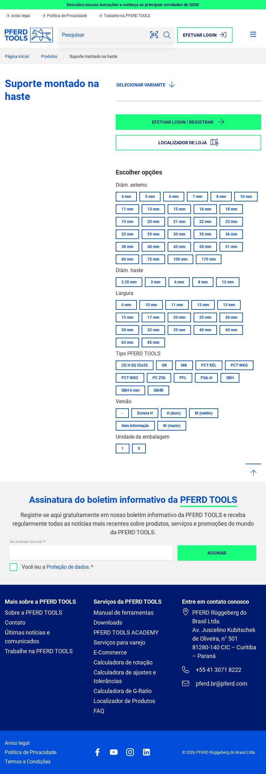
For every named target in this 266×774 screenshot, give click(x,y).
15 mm (179, 209)
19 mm (127, 221)
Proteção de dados (67, 567)
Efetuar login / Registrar (188, 122)
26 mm (231, 317)
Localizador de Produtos (124, 701)
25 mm (127, 234)
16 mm (205, 209)
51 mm (231, 247)
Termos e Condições (28, 762)
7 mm (197, 196)
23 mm (231, 221)
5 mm (150, 196)
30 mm (179, 234)
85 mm (153, 342)
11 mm (127, 209)
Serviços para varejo (119, 642)
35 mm (205, 234)
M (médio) (203, 413)
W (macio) (171, 425)
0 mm (126, 305)
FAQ (99, 710)
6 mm (174, 196)
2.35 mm (129, 282)
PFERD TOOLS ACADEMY (126, 632)
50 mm (205, 247)
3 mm (155, 282)
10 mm (246, 196)
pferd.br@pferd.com (214, 683)
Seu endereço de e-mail (26, 541)
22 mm (205, 221)
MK (184, 365)
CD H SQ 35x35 (134, 365)
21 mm (179, 221)
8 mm (221, 196)
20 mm (153, 221)
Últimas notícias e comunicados (27, 637)
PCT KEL (209, 365)
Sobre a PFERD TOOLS (33, 612)
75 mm (153, 259)
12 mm (228, 282)
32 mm (153, 330)
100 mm (180, 259)
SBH (230, 378)
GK (164, 365)
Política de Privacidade (64, 15)
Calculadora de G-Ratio (123, 691)
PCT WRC (129, 378)
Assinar (216, 553)
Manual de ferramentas (124, 612)
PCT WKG (239, 365)
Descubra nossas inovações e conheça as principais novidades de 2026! (133, 4)
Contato (15, 622)
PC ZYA (159, 378)
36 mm (231, 234)
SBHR (158, 390)
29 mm (153, 234)
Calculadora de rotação (123, 662)
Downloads (108, 622)
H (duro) (174, 413)
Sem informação (135, 425)
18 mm (231, 209)
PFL (183, 378)
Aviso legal (18, 15)
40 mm (153, 247)
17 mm (153, 317)
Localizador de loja (188, 142)
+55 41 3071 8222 (211, 669)
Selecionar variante (146, 84)
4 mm (126, 196)
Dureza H (145, 413)
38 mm (127, 247)
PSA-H (206, 378)
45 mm (179, 247)
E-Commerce (110, 652)
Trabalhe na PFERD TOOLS (123, 15)
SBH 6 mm (130, 390)
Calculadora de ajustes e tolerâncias (125, 676)
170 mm (209, 259)
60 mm (127, 259)
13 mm (153, 209)
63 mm (127, 342)
